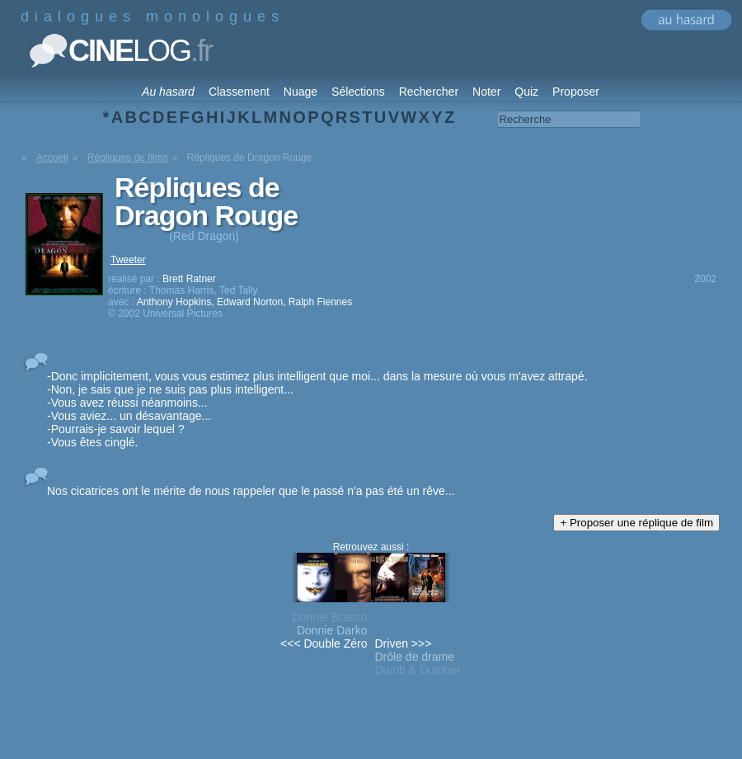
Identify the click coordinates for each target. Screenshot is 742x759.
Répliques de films (127, 157)
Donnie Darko (332, 630)
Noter (486, 91)
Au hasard (168, 91)
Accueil (52, 157)
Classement (239, 91)
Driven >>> (403, 643)
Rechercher (428, 91)
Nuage (300, 91)
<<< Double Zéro (323, 643)
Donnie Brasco (330, 617)
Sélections (358, 91)
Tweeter (128, 260)
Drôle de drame (415, 656)
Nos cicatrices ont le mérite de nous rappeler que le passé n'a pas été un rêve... (251, 490)
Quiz (526, 91)
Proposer (575, 91)
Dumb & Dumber (418, 669)
